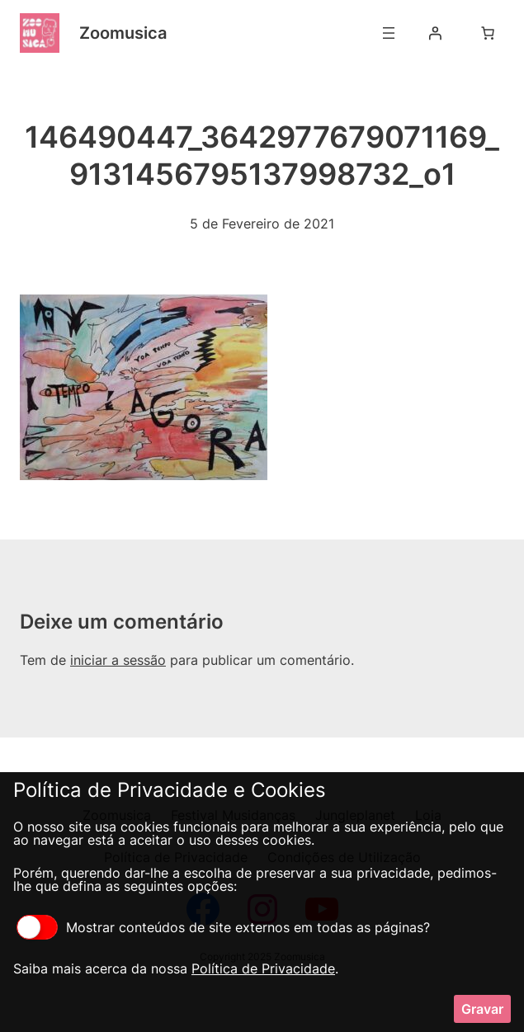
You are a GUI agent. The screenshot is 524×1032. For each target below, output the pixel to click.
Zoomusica (123, 33)
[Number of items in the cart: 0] (487, 32)
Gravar (482, 1009)
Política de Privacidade (263, 968)
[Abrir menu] (389, 33)
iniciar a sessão (118, 660)
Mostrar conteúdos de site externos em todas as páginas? (223, 927)
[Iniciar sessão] (434, 32)
